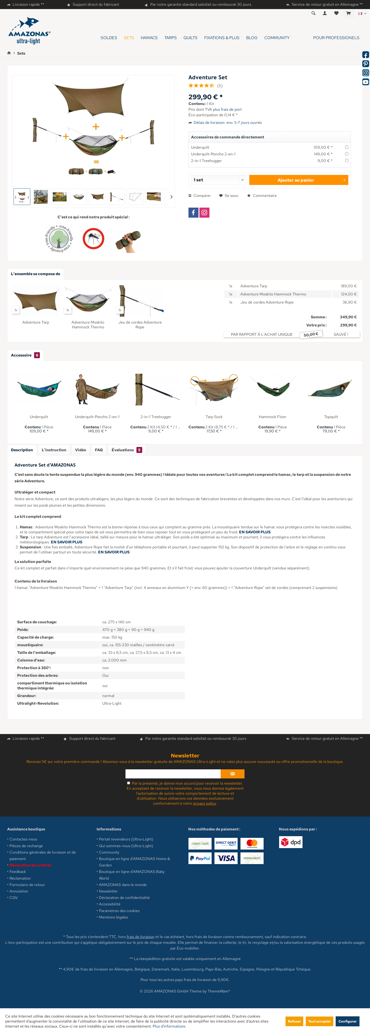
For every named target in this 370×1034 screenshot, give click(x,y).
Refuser (294, 1021)
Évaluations (127, 450)
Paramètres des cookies (119, 910)
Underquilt (200, 147)
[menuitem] (348, 13)
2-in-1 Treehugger (206, 160)
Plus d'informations (169, 1026)
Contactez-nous (23, 839)
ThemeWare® (219, 991)
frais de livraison (140, 936)
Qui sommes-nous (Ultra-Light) (126, 845)
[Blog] (252, 38)
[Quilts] (190, 38)
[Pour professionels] (328, 38)
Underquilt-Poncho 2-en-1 (213, 154)
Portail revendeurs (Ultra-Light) (126, 839)
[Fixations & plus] (222, 38)
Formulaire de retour (27, 884)
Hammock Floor (272, 417)
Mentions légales (113, 917)
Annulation (19, 891)
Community (109, 852)
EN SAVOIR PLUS (255, 532)
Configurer (348, 1021)
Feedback (18, 871)
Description (22, 449)
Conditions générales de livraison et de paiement (43, 855)
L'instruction (54, 449)
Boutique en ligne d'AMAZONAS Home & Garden (134, 862)
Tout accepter (319, 1021)
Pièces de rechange (26, 845)
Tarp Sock (214, 417)
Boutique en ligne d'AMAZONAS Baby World (132, 875)
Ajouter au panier (311, 179)
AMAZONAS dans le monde (123, 884)
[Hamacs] (149, 38)
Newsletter (108, 891)
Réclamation (20, 878)
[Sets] (128, 38)
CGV (14, 897)
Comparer (199, 195)
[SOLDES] (108, 38)
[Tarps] (170, 38)
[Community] (277, 38)
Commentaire (262, 195)
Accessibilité (109, 904)
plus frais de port (227, 109)
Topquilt (331, 417)
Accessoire (25, 355)
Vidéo (80, 449)
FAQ (99, 449)
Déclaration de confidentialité (124, 897)
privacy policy (204, 803)
